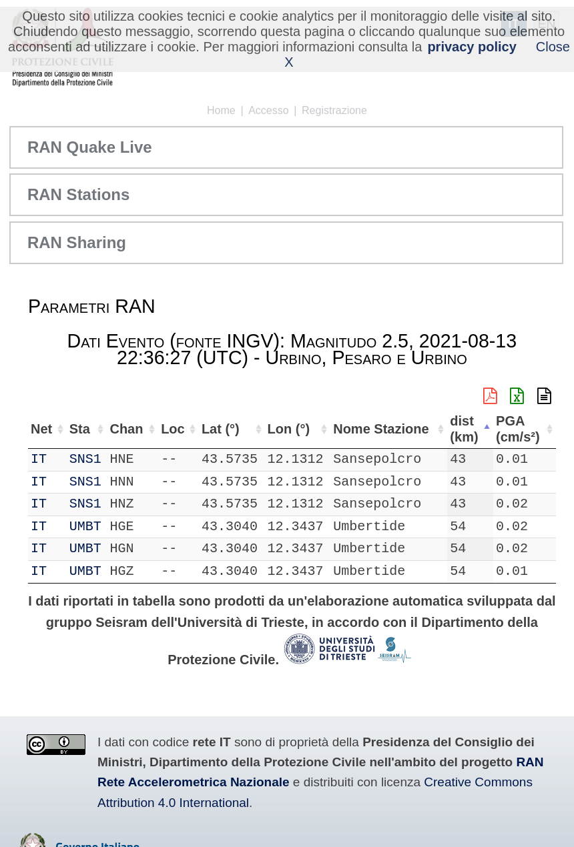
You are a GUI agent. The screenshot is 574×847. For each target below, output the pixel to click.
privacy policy (471, 46)
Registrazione (334, 110)
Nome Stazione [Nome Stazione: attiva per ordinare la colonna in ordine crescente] (380, 428)
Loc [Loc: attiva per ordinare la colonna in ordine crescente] (173, 428)
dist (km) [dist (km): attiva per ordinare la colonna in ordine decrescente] (464, 429)
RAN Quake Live (89, 147)
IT (39, 459)
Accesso (268, 110)
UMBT (85, 527)
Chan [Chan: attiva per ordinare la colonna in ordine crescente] (126, 428)
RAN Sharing (76, 242)
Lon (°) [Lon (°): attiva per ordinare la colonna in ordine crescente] (289, 428)
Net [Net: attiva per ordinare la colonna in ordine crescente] (41, 428)
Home (221, 110)
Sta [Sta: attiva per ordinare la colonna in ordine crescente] (79, 428)
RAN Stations (78, 194)
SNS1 (85, 459)
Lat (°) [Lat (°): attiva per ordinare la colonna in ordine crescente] (221, 428)
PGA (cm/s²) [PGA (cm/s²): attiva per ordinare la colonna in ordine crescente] (518, 429)
